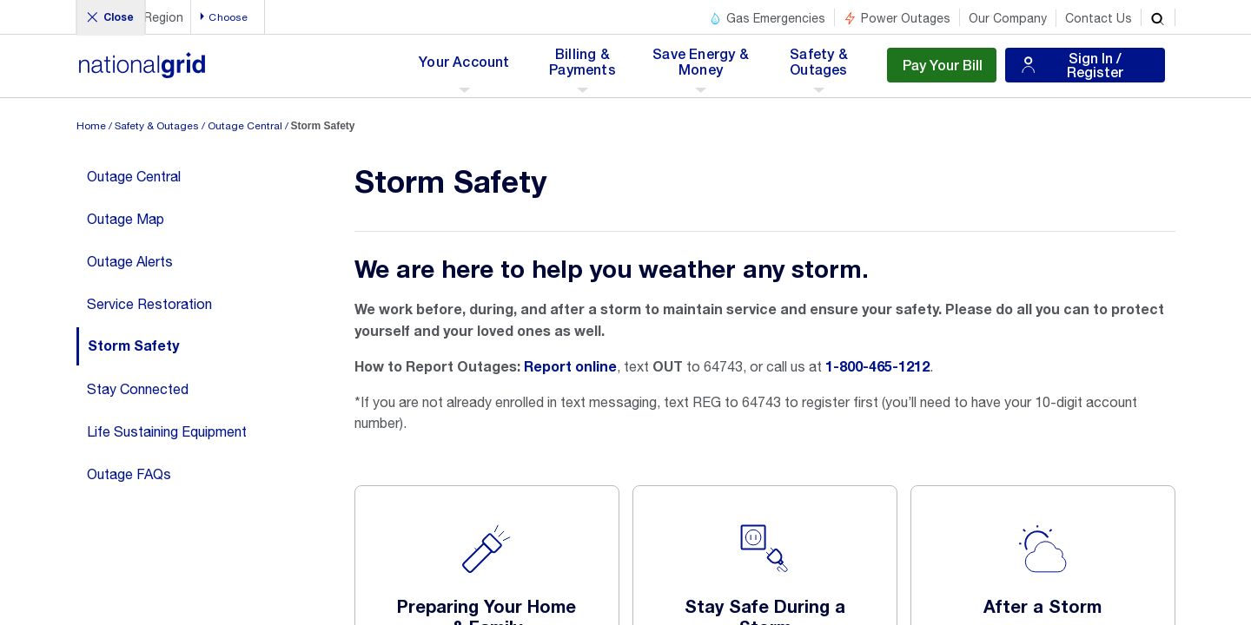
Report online (570, 367)
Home (91, 126)
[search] (1158, 17)
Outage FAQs (129, 474)
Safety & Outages (157, 126)
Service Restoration (149, 304)
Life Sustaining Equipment (167, 431)
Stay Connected (138, 389)
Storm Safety (133, 346)
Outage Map (125, 219)
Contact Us (1098, 18)
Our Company (1008, 18)
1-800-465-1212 (877, 367)
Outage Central (245, 126)
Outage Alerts (130, 261)
